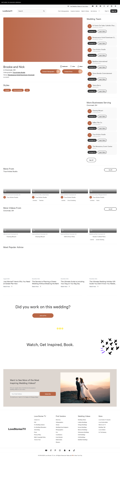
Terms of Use (37, 468)
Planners (58, 471)
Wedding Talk (102, 456)
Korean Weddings (82, 456)
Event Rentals (59, 466)
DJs (57, 461)
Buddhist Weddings (82, 468)
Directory (58, 448)
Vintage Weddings (82, 453)
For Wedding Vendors (39, 453)
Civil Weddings (81, 466)
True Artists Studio (19, 72)
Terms (26, 426)
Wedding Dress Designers (62, 456)
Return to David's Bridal (11, 2)
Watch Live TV (102, 453)
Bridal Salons (59, 468)
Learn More (102, 31)
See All (91, 160)
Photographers (59, 458)
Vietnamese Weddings (83, 461)
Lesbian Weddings (82, 451)
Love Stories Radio (103, 451)
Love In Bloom (102, 458)
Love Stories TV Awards (104, 448)
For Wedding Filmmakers (40, 456)
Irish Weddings (81, 463)
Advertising (37, 458)
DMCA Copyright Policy (40, 466)
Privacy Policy (34, 426)
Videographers (59, 451)
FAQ (35, 451)
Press (35, 461)
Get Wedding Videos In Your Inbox (78, 6)
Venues (57, 453)
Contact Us (92, 31)
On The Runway (102, 461)
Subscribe (48, 423)
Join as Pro (43, 315)
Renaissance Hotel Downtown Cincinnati (21, 75)
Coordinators (59, 463)
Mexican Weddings (82, 458)
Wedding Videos (82, 448)
